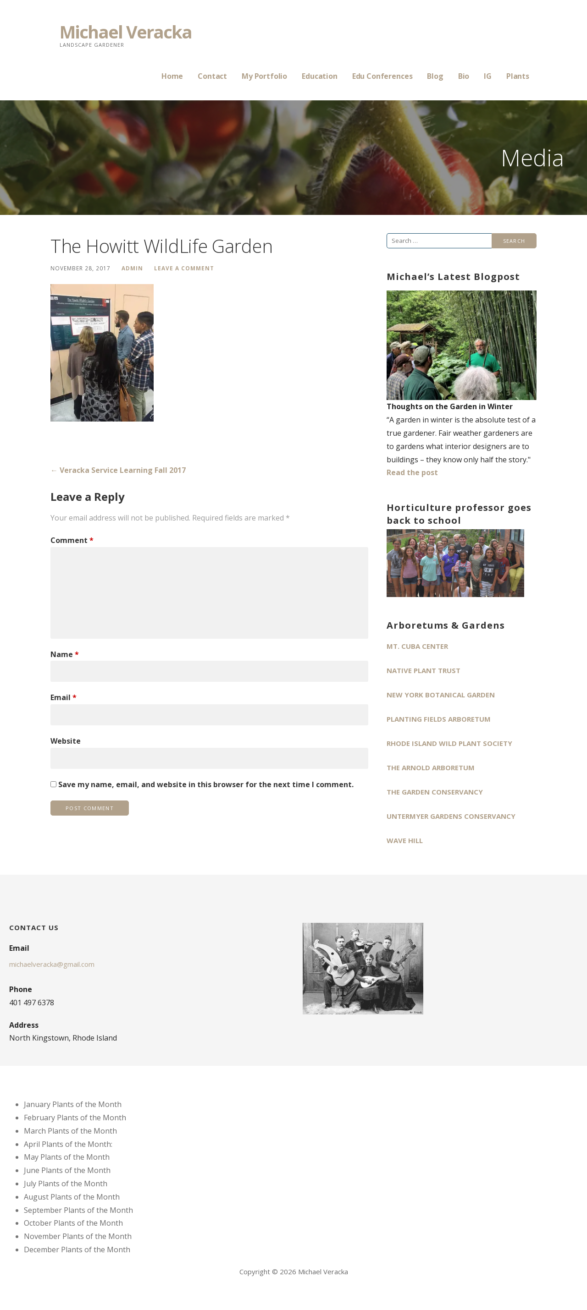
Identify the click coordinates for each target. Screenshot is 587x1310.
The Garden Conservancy (435, 791)
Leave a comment (184, 268)
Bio (464, 76)
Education (320, 76)
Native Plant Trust (423, 670)
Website (65, 741)
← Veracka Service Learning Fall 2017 (118, 470)
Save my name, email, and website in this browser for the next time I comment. (206, 784)
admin (132, 268)
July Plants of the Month (65, 1183)
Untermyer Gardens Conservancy (451, 816)
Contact (212, 76)
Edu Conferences (382, 76)
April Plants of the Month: (68, 1144)
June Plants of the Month (67, 1170)
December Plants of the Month (77, 1249)
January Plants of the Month (73, 1104)
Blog (435, 76)
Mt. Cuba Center (417, 646)
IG (488, 76)
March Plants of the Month (70, 1131)
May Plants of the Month (67, 1157)
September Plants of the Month (78, 1210)
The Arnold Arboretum (431, 767)
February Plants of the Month (75, 1118)
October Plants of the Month (73, 1223)
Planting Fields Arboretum (439, 719)
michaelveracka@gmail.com (51, 964)
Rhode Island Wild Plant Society (449, 743)
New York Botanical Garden (441, 694)
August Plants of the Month (72, 1197)
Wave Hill (405, 840)
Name (64, 654)
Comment (72, 540)
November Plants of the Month (78, 1236)
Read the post (412, 472)
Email (63, 697)
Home (172, 76)
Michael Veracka (126, 32)
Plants (517, 76)
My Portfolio (264, 76)
